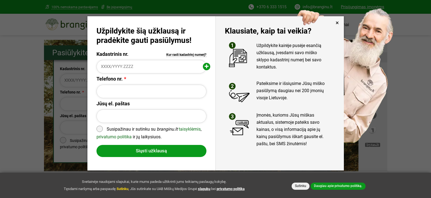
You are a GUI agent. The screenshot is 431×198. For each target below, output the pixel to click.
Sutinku (300, 186)
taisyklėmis (190, 129)
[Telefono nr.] (151, 91)
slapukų (204, 189)
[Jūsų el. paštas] (151, 116)
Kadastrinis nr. (151, 54)
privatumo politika (114, 136)
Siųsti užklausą (151, 150)
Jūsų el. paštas (113, 103)
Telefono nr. (109, 79)
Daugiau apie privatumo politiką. (338, 186)
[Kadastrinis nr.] (151, 66)
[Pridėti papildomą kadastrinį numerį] (206, 66)
